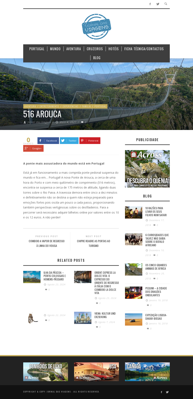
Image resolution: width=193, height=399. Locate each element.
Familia (86, 106)
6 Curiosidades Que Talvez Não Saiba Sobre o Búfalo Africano (157, 240)
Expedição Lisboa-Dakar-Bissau (156, 317)
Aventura (30, 106)
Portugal (100, 106)
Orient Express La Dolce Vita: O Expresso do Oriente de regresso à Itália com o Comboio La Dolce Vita (106, 282)
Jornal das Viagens (39, 122)
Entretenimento (49, 106)
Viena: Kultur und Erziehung (105, 315)
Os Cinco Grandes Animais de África (156, 266)
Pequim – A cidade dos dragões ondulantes (156, 291)
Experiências (70, 106)
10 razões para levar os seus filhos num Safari (156, 211)
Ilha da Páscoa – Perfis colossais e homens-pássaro (55, 275)
